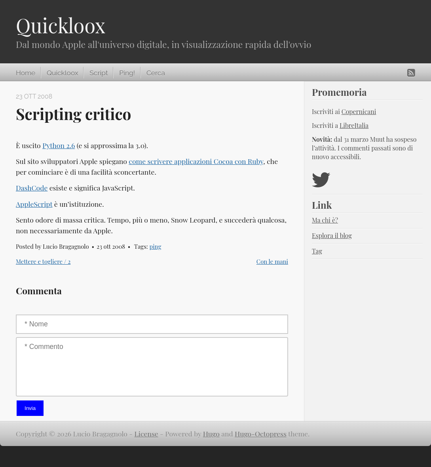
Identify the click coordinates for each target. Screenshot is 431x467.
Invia (30, 408)
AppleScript (34, 203)
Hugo (211, 433)
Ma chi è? (325, 220)
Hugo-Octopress (261, 433)
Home (25, 73)
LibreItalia (354, 125)
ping (155, 246)
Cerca (155, 73)
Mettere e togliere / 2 (43, 261)
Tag (317, 251)
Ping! (127, 73)
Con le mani (272, 261)
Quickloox (60, 25)
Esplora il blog (332, 235)
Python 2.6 (58, 145)
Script (98, 73)
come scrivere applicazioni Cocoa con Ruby (196, 161)
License (146, 433)
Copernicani (359, 111)
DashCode (31, 187)
